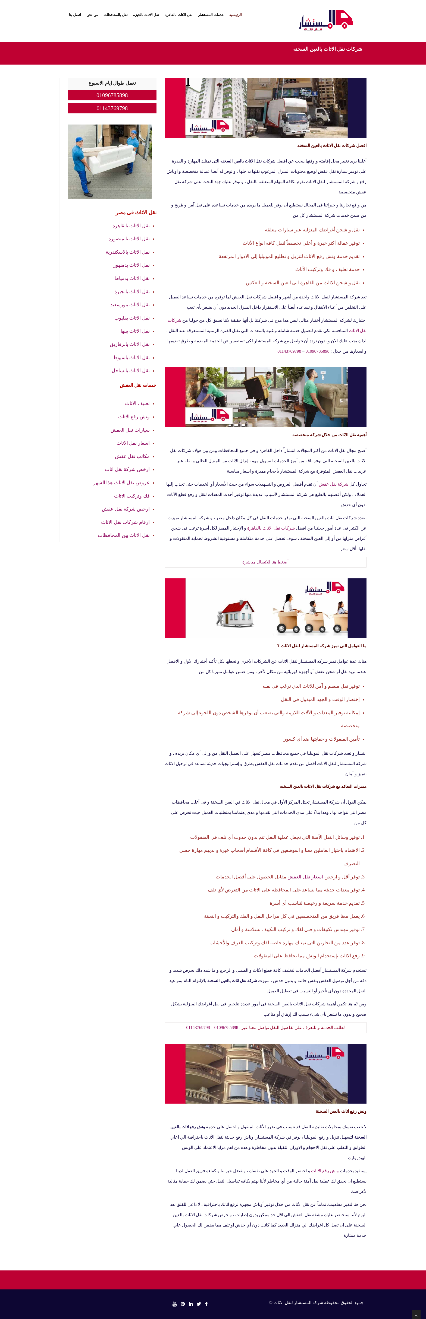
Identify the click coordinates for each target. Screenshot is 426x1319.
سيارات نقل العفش (130, 430)
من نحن (92, 15)
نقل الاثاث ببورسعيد (130, 304)
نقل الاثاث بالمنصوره (129, 238)
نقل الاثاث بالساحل (131, 370)
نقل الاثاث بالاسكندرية (128, 252)
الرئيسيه (235, 15)
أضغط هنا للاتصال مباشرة (265, 562)
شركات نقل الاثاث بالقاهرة (271, 528)
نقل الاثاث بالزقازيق (130, 344)
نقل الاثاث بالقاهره (179, 15)
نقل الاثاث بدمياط (132, 278)
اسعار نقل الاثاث (133, 443)
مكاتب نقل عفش (132, 456)
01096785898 (318, 351)
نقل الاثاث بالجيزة (132, 291)
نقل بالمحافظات (116, 15)
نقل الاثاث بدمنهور (131, 265)
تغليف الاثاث (137, 403)
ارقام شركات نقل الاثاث (125, 522)
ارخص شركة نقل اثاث (127, 469)
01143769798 (289, 351)
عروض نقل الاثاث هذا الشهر (121, 482)
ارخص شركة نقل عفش (126, 509)
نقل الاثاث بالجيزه (146, 15)
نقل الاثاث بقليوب (132, 318)
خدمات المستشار (211, 15)
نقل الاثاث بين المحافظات (124, 535)
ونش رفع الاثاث (325, 1170)
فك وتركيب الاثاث (132, 496)
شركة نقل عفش (333, 484)
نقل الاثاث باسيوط (131, 357)
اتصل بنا (75, 15)
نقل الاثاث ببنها (135, 331)
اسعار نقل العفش (305, 877)
